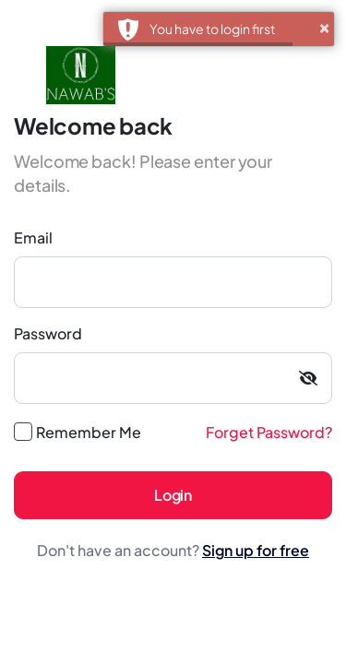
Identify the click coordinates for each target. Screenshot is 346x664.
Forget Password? (269, 432)
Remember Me (88, 432)
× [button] (324, 25)
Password (48, 333)
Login (173, 494)
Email (33, 237)
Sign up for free (255, 550)
